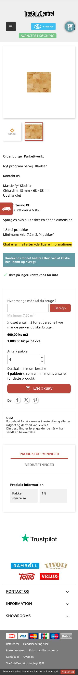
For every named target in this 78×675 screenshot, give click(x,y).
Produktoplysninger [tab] (39, 454)
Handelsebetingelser (35, 644)
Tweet (26, 400)
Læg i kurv (39, 388)
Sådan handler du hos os (43, 650)
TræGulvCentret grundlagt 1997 (25, 663)
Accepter (68, 672)
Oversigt (28, 656)
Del (17, 400)
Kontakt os (12, 656)
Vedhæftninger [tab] (39, 465)
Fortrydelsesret (15, 650)
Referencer (12, 644)
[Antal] (23, 359)
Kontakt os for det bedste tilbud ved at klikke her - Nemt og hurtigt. (37, 260)
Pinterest (35, 400)
